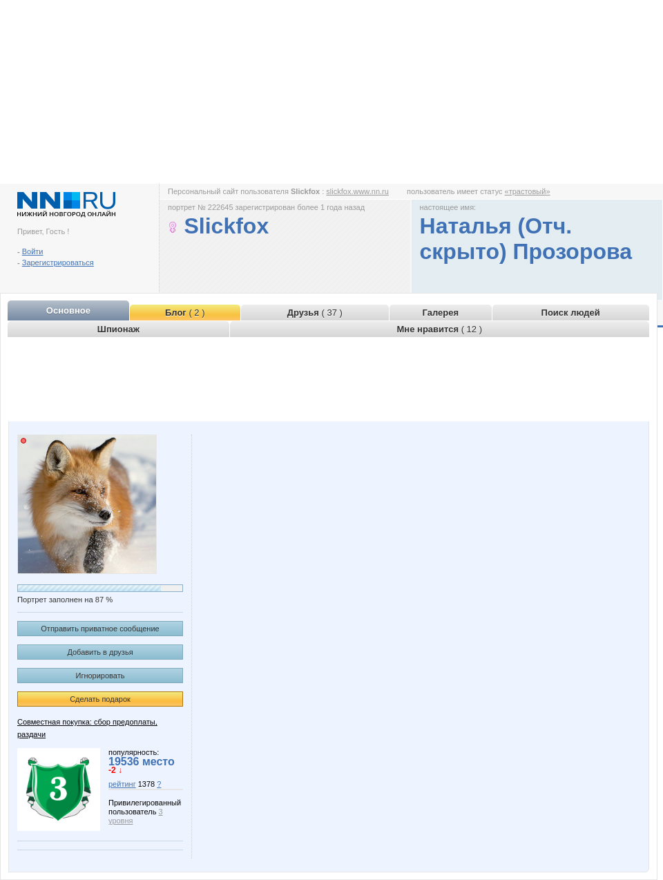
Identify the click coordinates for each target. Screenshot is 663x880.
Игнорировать (100, 675)
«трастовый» (527, 191)
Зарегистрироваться (58, 262)
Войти (33, 251)
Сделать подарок (100, 699)
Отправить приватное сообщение (100, 628)
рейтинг (122, 784)
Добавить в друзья (100, 652)
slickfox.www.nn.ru (357, 191)
